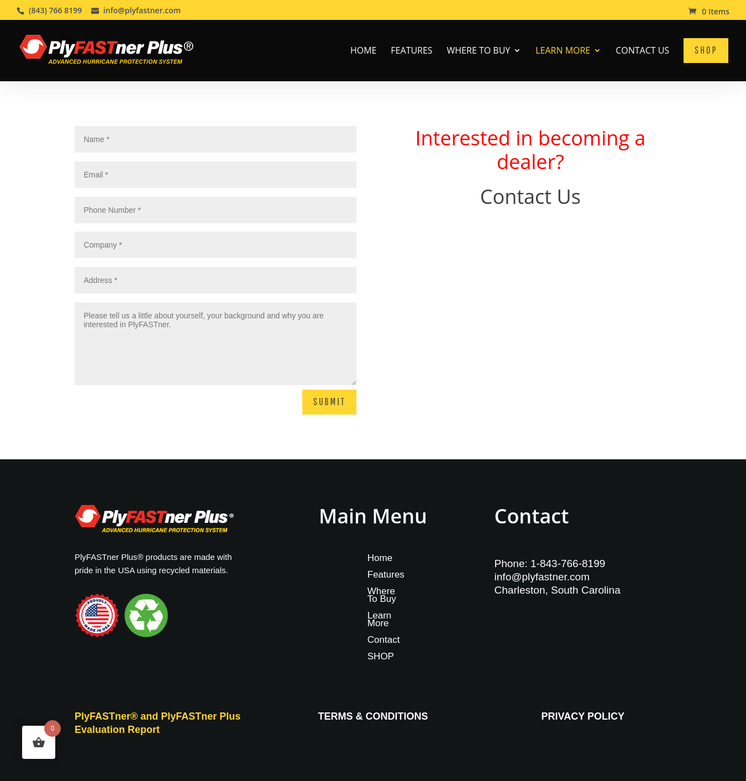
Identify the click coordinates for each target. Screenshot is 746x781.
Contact (383, 640)
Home (363, 51)
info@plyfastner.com (542, 577)
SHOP (380, 657)
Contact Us (642, 51)
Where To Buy (479, 51)
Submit (329, 401)
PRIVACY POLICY (583, 716)
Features (411, 51)
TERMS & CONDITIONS (373, 716)
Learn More (562, 51)
